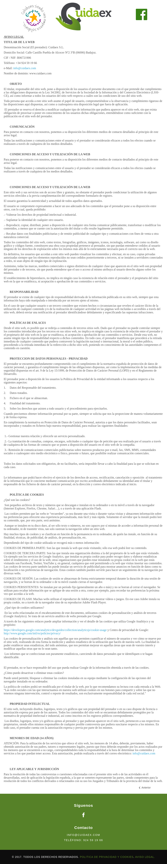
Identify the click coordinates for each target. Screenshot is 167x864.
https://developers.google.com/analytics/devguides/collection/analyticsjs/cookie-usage (55, 630)
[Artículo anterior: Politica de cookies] (144, 788)
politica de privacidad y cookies (106, 856)
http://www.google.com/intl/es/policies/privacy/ (32, 633)
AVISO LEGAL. (145, 856)
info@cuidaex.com (24, 68)
